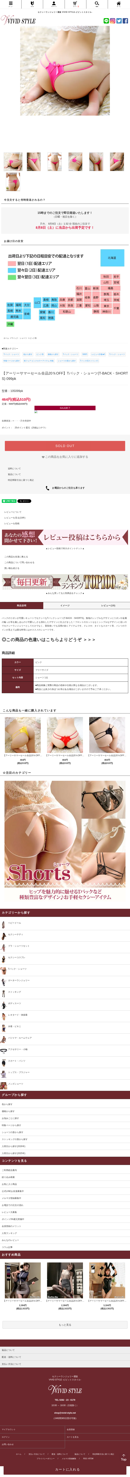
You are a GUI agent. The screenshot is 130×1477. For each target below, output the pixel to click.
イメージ (65, 605)
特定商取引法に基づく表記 (21, 480)
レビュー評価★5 (98, 354)
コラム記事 (7, 1247)
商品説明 (21, 605)
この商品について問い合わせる (17, 562)
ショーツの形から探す (67, 361)
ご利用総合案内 (9, 1170)
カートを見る (73, 1437)
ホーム (18, 1454)
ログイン (6, 1437)
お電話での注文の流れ (12, 1205)
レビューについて (11, 512)
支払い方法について (37, 1454)
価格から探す (53, 354)
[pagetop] (65, 1343)
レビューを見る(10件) (12, 518)
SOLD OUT (65, 446)
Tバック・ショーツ (11, 354)
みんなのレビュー (10, 1240)
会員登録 (71, 1429)
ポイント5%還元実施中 (13, 1219)
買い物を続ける (9, 568)
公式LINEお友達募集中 (13, 1191)
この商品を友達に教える (14, 556)
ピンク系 (40, 354)
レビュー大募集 (9, 1212)
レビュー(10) (108, 605)
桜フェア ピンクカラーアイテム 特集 (39, 361)
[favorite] (65, 457)
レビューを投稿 (9, 523)
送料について (14, 468)
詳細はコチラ (38, 427)
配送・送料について (60, 1454)
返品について (14, 474)
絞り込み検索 (8, 1177)
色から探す (27, 354)
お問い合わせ (8, 1444)
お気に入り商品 (9, 1184)
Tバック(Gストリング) (89, 361)
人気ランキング (9, 1233)
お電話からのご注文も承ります (67, 488)
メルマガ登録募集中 (11, 1198)
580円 (84, 354)
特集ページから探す (12, 361)
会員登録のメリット (11, 1226)
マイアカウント (9, 1429)
